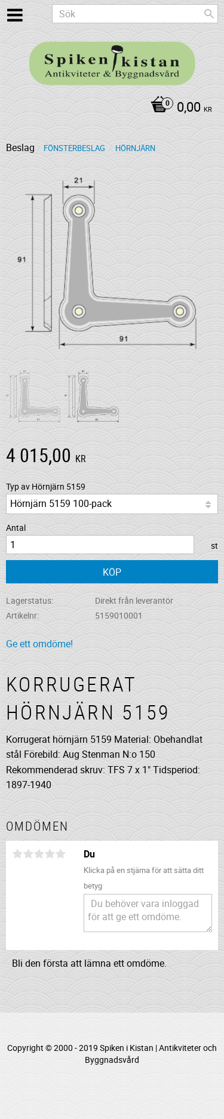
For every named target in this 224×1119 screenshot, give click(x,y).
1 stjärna (17, 854)
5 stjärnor (60, 854)
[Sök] (209, 14)
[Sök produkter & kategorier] (135, 13)
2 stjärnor (28, 854)
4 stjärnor (49, 854)
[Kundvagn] (109, 108)
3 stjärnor (38, 854)
